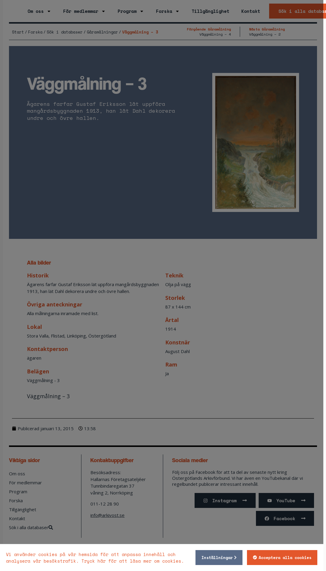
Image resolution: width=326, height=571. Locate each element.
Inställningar (219, 558)
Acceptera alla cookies (287, 558)
